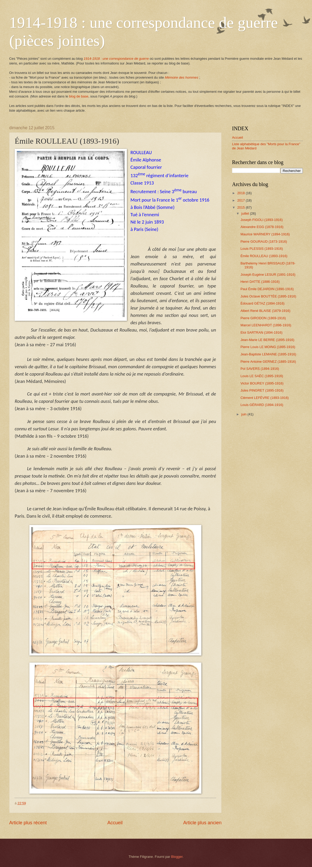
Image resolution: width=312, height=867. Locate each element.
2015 (241, 207)
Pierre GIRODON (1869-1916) (263, 318)
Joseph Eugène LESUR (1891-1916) (267, 275)
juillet (245, 213)
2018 (241, 193)
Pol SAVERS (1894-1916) (259, 369)
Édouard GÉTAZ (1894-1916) (262, 303)
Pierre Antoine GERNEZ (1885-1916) (268, 362)
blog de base (78, 96)
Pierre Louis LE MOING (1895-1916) (267, 347)
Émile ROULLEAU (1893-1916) (263, 256)
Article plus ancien (202, 822)
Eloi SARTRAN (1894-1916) (261, 332)
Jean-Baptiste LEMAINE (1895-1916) (268, 354)
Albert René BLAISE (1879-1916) (265, 311)
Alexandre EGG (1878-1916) (261, 227)
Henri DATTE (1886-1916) (259, 282)
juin (244, 414)
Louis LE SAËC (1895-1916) (261, 376)
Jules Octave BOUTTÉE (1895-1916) (268, 296)
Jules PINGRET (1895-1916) (261, 390)
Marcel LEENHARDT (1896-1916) (265, 325)
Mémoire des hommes (181, 77)
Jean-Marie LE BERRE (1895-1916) (267, 340)
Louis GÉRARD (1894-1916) (261, 405)
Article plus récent (28, 822)
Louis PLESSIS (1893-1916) (261, 249)
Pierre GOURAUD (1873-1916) (263, 241)
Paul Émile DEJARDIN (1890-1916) (267, 289)
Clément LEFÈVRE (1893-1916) (264, 398)
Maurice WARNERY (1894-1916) (265, 234)
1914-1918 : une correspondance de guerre (116, 59)
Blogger (177, 857)
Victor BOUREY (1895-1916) (261, 383)
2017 (241, 200)
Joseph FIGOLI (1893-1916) (261, 220)
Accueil (114, 822)
